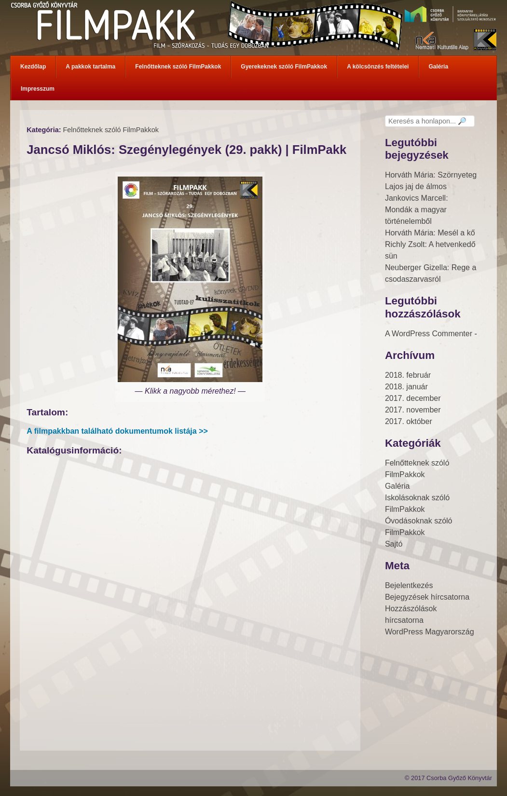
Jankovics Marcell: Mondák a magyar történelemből (416, 209)
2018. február (408, 375)
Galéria (397, 486)
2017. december (413, 398)
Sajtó (393, 544)
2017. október (408, 421)
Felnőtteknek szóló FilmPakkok (110, 130)
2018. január (406, 387)
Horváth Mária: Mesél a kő (430, 233)
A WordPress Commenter (428, 333)
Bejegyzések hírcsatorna (427, 597)
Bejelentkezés (409, 585)
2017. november (413, 410)
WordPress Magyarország (429, 632)
